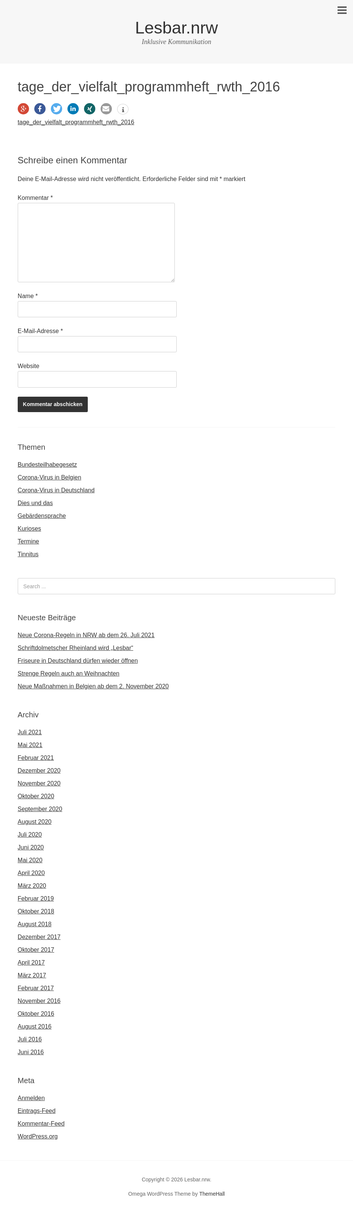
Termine (28, 541)
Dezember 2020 (39, 770)
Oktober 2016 (36, 1014)
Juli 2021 (30, 732)
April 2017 (31, 962)
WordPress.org (38, 1136)
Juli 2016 (30, 1039)
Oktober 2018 (36, 911)
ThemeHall (212, 1194)
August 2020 (35, 822)
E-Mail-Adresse (40, 331)
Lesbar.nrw (176, 27)
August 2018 (35, 924)
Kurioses (29, 528)
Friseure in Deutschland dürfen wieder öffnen (78, 660)
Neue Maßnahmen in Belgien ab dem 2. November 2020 (93, 686)
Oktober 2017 (36, 950)
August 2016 (35, 1026)
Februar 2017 (36, 988)
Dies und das (35, 503)
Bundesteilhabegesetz (47, 464)
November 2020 (39, 783)
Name (28, 296)
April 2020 (31, 873)
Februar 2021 (36, 758)
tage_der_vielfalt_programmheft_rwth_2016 (76, 122)
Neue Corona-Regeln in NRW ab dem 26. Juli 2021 (86, 635)
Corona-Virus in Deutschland (56, 490)
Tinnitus (28, 554)
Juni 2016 (31, 1052)
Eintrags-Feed (37, 1111)
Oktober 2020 (36, 796)
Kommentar (35, 198)
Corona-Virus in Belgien (49, 477)
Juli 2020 (30, 834)
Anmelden (31, 1098)
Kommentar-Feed (41, 1123)
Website (29, 366)
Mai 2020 (30, 860)
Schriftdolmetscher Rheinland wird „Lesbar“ (75, 648)
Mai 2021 (30, 745)
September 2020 (40, 809)
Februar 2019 (36, 898)
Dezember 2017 (39, 937)
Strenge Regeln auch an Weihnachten (68, 673)
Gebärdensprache (42, 516)
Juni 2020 (31, 847)
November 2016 (39, 1001)
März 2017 (32, 975)
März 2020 (32, 886)
